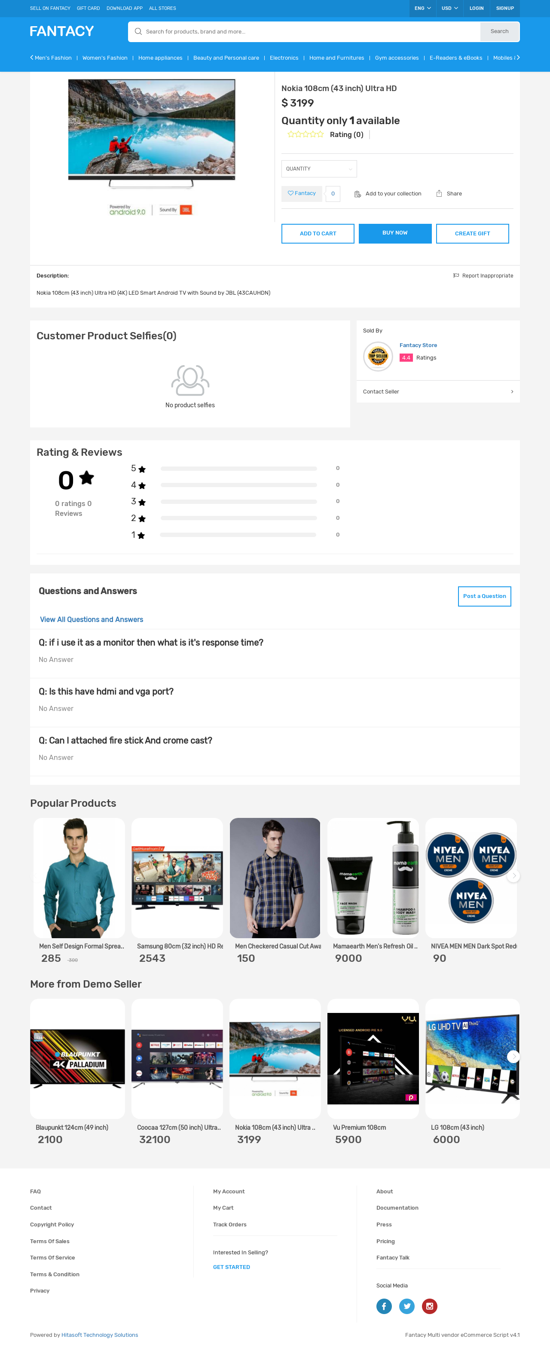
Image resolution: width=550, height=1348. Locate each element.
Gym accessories (397, 58)
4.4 (406, 357)
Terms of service (52, 1257)
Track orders (230, 1224)
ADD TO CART (318, 233)
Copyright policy (52, 1224)
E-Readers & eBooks (456, 58)
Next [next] (515, 880)
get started (231, 1267)
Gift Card (88, 8)
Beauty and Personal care (226, 58)
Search (500, 31)
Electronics (284, 58)
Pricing (385, 1241)
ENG (423, 8)
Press (384, 1224)
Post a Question (484, 596)
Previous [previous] (38, 880)
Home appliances (160, 58)
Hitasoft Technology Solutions (99, 1335)
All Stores (162, 8)
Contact (41, 1208)
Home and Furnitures (336, 58)
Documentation (397, 1208)
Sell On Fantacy (50, 8)
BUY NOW (395, 232)
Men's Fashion (53, 58)
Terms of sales (50, 1241)
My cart (223, 1208)
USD (450, 8)
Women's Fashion (105, 58)
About (384, 1191)
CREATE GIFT (472, 233)
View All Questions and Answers (91, 620)
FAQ (35, 1191)
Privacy (39, 1290)
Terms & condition (54, 1274)
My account (229, 1191)
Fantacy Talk (392, 1257)
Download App (125, 8)
